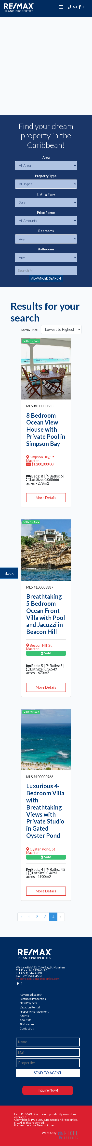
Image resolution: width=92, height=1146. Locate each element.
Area (46, 157)
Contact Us (27, 1028)
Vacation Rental (30, 1007)
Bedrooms (46, 230)
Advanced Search (31, 994)
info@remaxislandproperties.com (37, 978)
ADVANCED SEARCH (46, 278)
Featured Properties (33, 998)
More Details (46, 498)
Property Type (46, 176)
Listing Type (46, 194)
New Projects (28, 1003)
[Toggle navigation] (61, 6)
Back (9, 573)
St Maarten (27, 1024)
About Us (25, 1019)
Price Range (46, 212)
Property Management (34, 1011)
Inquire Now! (48, 1090)
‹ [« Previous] (21, 917)
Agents (24, 1015)
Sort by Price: (29, 329)
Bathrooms (46, 249)
